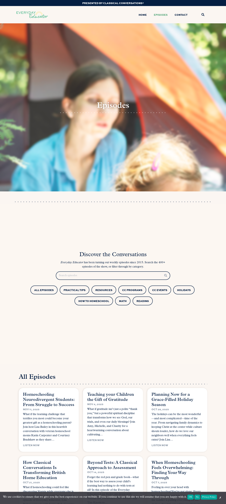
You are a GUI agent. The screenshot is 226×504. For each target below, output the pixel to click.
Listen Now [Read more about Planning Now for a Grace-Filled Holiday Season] (159, 445)
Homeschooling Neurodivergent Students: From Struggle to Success (49, 400)
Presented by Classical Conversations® (113, 3)
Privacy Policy (209, 497)
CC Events (159, 290)
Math (123, 301)
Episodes (161, 14)
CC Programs (132, 290)
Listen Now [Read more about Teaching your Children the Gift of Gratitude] (95, 440)
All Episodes (44, 290)
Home (143, 14)
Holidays (184, 290)
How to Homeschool (93, 301)
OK (190, 497)
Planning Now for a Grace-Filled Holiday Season (172, 400)
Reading (142, 301)
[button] (203, 14)
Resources (103, 290)
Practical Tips (74, 290)
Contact (181, 14)
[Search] (165, 276)
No (197, 497)
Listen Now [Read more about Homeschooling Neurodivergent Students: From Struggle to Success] (31, 445)
